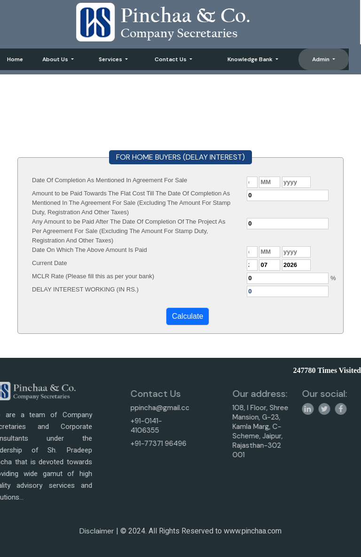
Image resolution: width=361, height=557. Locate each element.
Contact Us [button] (171, 59)
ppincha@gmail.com (145, 407)
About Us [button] (56, 59)
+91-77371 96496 (141, 443)
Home (15, 59)
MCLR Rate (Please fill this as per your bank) (93, 276)
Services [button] (111, 59)
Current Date (49, 262)
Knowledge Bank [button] (251, 59)
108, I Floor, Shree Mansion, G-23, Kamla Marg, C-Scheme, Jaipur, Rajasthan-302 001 (278, 431)
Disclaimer (96, 534)
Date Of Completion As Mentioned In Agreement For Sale (109, 180)
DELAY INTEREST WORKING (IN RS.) (85, 289)
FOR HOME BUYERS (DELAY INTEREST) (180, 157)
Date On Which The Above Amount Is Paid (89, 249)
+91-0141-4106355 (128, 425)
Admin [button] (321, 59)
